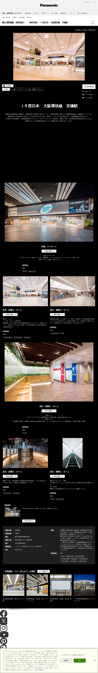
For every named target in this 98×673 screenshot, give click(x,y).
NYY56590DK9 (7, 337)
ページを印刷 (88, 98)
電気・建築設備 (6, 17)
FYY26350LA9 (55, 333)
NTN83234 (16, 493)
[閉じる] (95, 660)
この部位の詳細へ (48, 251)
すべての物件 (42, 571)
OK (80, 660)
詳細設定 (66, 660)
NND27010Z (32, 271)
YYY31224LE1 (7, 493)
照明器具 (14, 17)
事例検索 (90, 86)
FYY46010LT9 (60, 499)
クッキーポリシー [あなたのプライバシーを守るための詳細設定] (40, 670)
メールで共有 (88, 94)
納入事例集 (22, 17)
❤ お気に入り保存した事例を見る (85, 30)
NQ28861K (27, 337)
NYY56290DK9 (18, 337)
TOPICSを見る (28, 521)
